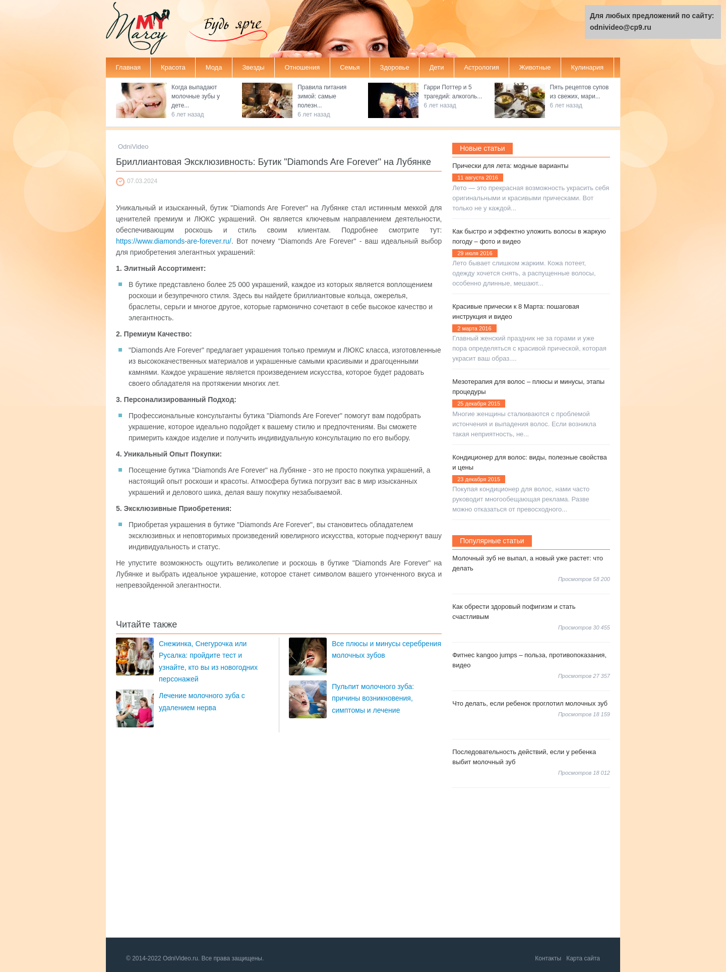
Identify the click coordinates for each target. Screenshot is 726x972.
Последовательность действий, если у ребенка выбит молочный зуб (524, 757)
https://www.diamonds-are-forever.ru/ (173, 241)
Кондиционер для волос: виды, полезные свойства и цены (529, 462)
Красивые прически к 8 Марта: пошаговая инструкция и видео (515, 311)
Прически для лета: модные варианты (510, 165)
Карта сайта (583, 958)
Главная (128, 67)
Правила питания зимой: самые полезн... (321, 96)
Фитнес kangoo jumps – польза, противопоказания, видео (529, 660)
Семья (349, 67)
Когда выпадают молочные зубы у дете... (195, 96)
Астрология (481, 67)
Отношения (302, 67)
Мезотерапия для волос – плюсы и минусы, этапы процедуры (528, 386)
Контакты (548, 958)
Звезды (253, 67)
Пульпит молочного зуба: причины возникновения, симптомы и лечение (373, 698)
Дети (437, 67)
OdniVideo (133, 146)
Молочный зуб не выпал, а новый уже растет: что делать (527, 563)
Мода (214, 67)
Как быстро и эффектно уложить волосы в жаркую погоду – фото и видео (529, 236)
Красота (173, 67)
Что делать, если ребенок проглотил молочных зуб (530, 703)
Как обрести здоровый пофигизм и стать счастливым (513, 611)
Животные (535, 67)
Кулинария (587, 67)
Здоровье (394, 67)
